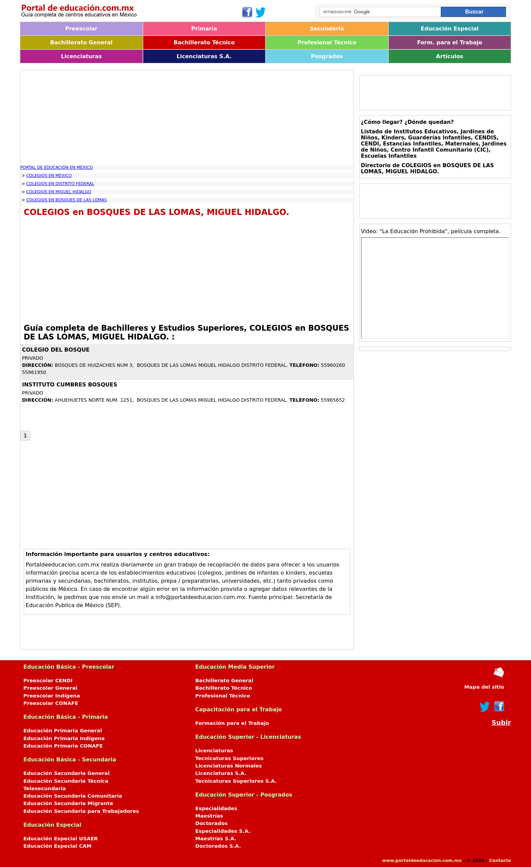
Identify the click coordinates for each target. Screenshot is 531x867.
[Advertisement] (187, 117)
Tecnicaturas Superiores (229, 758)
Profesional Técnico (326, 42)
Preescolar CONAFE (50, 703)
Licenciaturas (81, 56)
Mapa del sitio (484, 687)
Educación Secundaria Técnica (65, 781)
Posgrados (327, 56)
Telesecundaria (44, 788)
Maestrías (209, 816)
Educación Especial (450, 28)
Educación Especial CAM (57, 846)
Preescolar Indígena (51, 696)
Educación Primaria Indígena (64, 738)
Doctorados (211, 823)
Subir (501, 723)
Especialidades (216, 808)
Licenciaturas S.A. (204, 56)
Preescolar (81, 28)
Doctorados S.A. (218, 846)
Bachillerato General (81, 42)
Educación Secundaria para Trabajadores (81, 811)
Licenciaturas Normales (228, 766)
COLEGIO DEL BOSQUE (56, 350)
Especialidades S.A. (223, 831)
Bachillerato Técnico (204, 42)
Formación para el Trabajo (232, 723)
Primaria (204, 28)
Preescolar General (50, 688)
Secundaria (327, 28)
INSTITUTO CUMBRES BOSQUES (69, 384)
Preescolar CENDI (47, 680)
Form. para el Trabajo (449, 42)
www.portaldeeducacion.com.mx (422, 860)
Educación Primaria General (62, 731)
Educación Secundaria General (66, 773)
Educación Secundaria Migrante (68, 803)
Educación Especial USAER (60, 839)
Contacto (500, 860)
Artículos (449, 56)
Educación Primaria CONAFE (63, 746)
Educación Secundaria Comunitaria (72, 796)
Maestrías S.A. (215, 839)
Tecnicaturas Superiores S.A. (236, 781)
